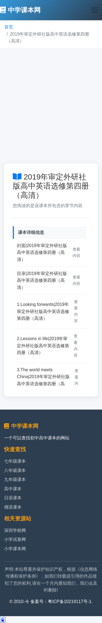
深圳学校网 (15, 530)
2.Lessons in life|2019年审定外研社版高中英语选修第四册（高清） (43, 345)
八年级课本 (15, 470)
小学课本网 (15, 548)
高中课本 (12, 488)
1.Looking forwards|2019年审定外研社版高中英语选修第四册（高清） (43, 311)
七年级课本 (15, 461)
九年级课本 (15, 479)
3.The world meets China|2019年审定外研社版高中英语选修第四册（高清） (43, 380)
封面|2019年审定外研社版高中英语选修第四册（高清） (42, 252)
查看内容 (76, 252)
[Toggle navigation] (94, 10)
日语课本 (12, 497)
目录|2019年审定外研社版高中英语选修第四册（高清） (42, 280)
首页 (8, 27)
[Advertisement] (51, 105)
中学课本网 (20, 10)
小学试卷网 (15, 539)
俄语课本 (12, 507)
